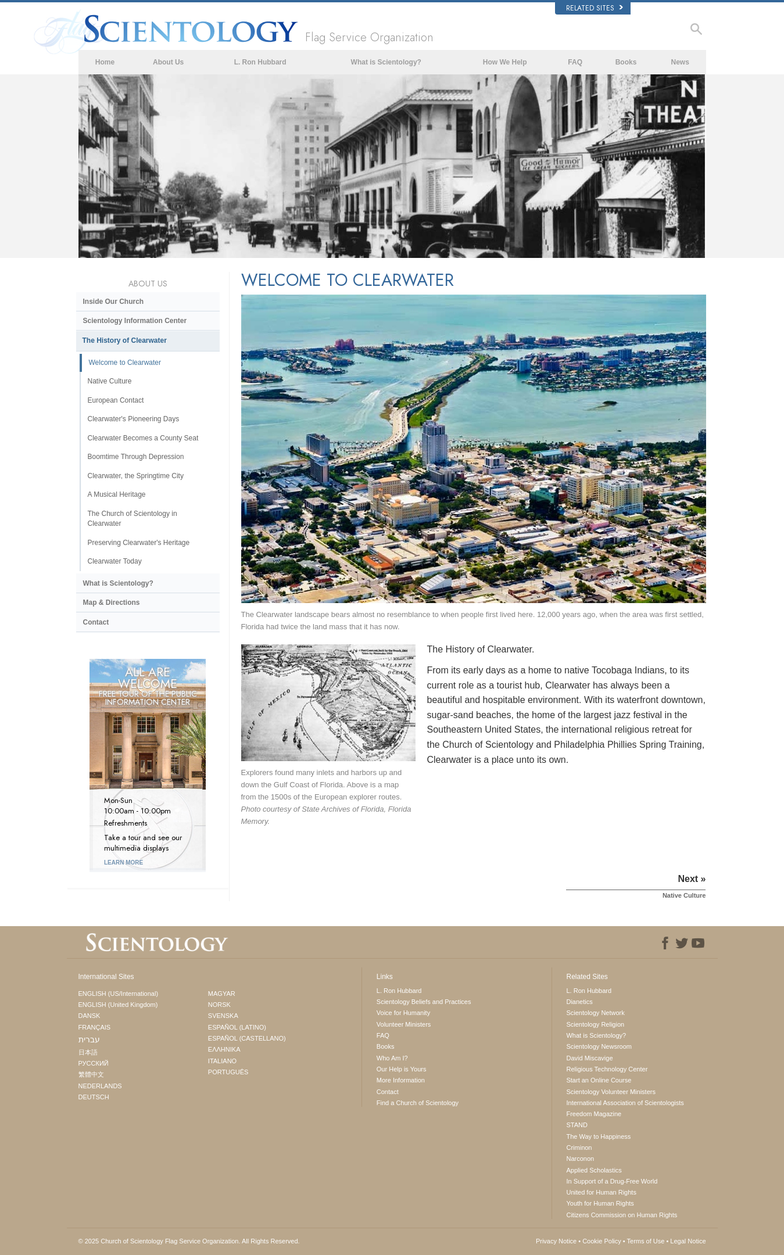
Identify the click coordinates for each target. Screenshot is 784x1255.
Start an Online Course (598, 1080)
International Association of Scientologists (624, 1102)
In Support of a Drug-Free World (611, 1181)
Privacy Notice (556, 1241)
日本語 (88, 1052)
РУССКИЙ (93, 1063)
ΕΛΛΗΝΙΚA (224, 1049)
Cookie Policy (601, 1241)
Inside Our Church (113, 301)
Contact (96, 622)
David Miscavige (589, 1058)
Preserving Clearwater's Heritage (139, 543)
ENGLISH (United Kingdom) (118, 1004)
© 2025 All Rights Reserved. (189, 1241)
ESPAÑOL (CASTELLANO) (247, 1038)
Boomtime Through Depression (136, 457)
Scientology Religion (595, 1024)
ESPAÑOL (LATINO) (237, 1027)
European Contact (116, 400)
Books (626, 62)
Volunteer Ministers (404, 1024)
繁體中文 (91, 1074)
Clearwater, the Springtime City (136, 476)
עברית (89, 1039)
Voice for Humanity (403, 1012)
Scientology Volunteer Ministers (610, 1091)
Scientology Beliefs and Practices (424, 1001)
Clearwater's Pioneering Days (134, 419)
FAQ (575, 62)
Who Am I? (392, 1058)
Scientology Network (595, 1012)
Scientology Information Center (135, 321)
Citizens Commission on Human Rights (621, 1214)
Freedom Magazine (593, 1113)
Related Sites (594, 8)
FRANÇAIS (94, 1027)
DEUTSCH (93, 1096)
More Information (401, 1080)
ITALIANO (222, 1060)
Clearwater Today (115, 561)
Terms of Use (646, 1241)
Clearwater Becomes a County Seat (143, 438)
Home (104, 62)
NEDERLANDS (100, 1085)
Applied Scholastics (593, 1170)
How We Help (505, 62)
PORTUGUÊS (228, 1071)
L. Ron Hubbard (260, 62)
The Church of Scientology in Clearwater (132, 519)
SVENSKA (223, 1015)
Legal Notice (688, 1241)
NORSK (219, 1004)
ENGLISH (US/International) (118, 993)
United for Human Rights (601, 1192)
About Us (168, 62)
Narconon (580, 1158)
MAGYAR (221, 993)
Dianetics (579, 1001)
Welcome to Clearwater (125, 362)
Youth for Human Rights (599, 1203)
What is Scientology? (386, 62)
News (680, 62)
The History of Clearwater (125, 340)
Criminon (579, 1147)
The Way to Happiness (598, 1136)
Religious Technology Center (606, 1069)
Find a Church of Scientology (418, 1102)
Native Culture (110, 381)
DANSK (89, 1015)
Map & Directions (111, 602)
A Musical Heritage (117, 494)
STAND (576, 1124)
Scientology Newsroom (599, 1046)
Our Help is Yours (402, 1069)
